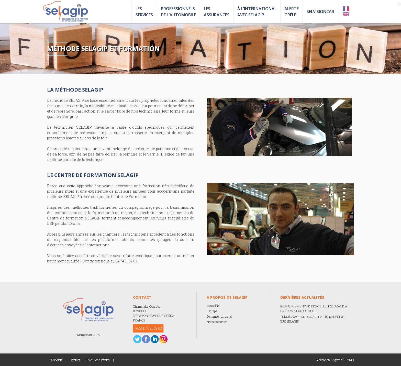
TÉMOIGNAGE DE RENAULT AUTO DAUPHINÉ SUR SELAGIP (312, 319)
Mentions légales (99, 360)
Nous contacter (217, 322)
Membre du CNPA (88, 335)
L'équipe (212, 311)
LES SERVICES (144, 12)
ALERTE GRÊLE (291, 12)
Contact (75, 360)
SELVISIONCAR (320, 11)
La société (213, 306)
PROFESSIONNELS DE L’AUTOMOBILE (178, 12)
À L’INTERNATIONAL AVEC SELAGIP (256, 12)
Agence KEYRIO (343, 360)
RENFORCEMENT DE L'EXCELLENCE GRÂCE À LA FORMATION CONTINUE (313, 308)
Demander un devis (219, 316)
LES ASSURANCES (216, 12)
